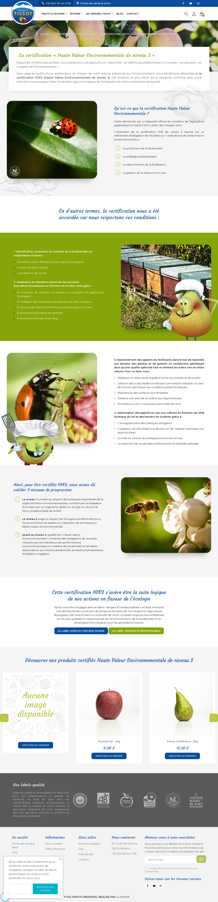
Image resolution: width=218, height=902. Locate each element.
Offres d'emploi (55, 849)
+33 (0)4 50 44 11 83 (124, 853)
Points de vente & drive (95, 3)
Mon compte (53, 843)
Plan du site (85, 854)
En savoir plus (31, 878)
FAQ (15, 852)
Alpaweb (123, 896)
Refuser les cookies (20, 889)
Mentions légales (89, 843)
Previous (4, 718)
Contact (83, 859)
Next (213, 718)
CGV (81, 849)
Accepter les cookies (45, 888)
